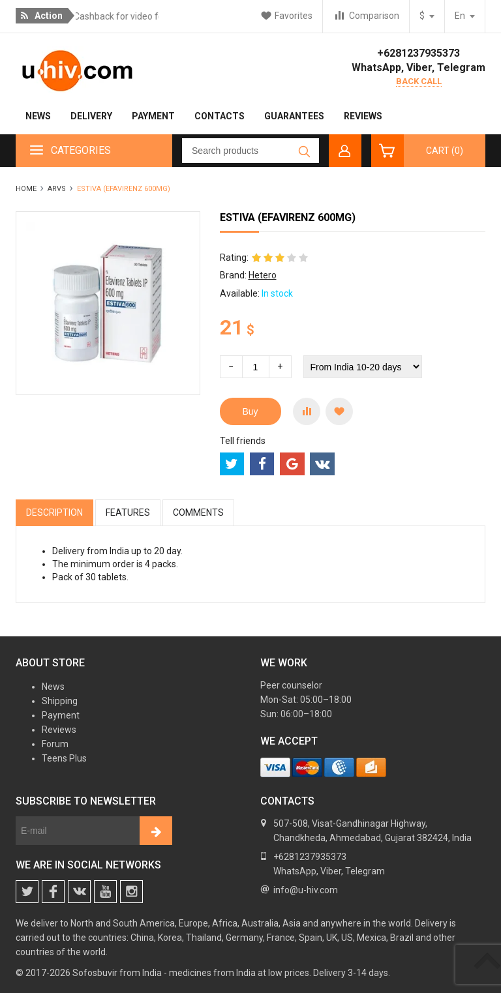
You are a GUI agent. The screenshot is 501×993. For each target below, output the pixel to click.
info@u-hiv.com (305, 890)
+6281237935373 (418, 53)
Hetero (263, 275)
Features (128, 512)
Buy (250, 411)
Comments (198, 512)
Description (54, 512)
